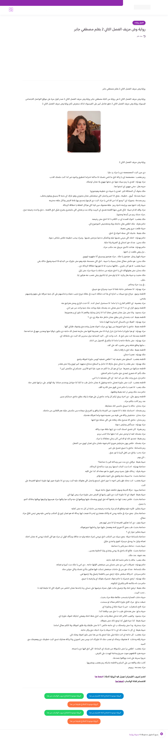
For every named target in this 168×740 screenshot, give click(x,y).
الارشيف (56, 3)
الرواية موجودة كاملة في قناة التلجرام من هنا (105, 696)
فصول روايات (139, 22)
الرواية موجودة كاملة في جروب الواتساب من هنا (64, 696)
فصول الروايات (114, 10)
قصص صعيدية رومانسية (49, 10)
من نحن (95, 3)
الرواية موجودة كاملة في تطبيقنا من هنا (84, 704)
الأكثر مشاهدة (88, 10)
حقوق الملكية (106, 3)
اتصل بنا (117, 3)
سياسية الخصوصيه (68, 3)
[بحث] (11, 11)
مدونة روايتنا (134, 734)
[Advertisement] (84, 57)
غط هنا (98, 677)
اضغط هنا (119, 681)
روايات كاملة (101, 10)
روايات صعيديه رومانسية (71, 10)
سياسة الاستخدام (84, 3)
